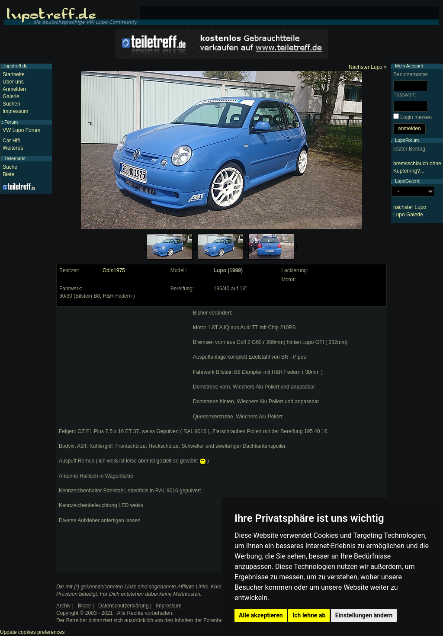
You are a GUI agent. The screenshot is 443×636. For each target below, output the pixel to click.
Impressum (15, 111)
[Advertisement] (124, 363)
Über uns (13, 82)
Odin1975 (114, 270)
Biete (8, 174)
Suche (10, 167)
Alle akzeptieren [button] (261, 615)
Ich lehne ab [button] (308, 615)
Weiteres (13, 148)
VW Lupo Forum (21, 130)
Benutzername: (410, 74)
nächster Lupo (409, 207)
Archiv (63, 606)
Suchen (11, 104)
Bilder (84, 606)
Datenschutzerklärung (123, 606)
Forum (11, 122)
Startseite (14, 74)
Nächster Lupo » (368, 67)
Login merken (416, 117)
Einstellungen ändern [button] (364, 615)
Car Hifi (11, 141)
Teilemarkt (15, 158)
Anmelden (14, 89)
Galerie (11, 96)
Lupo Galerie (408, 215)
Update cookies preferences (32, 632)
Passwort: (404, 95)
